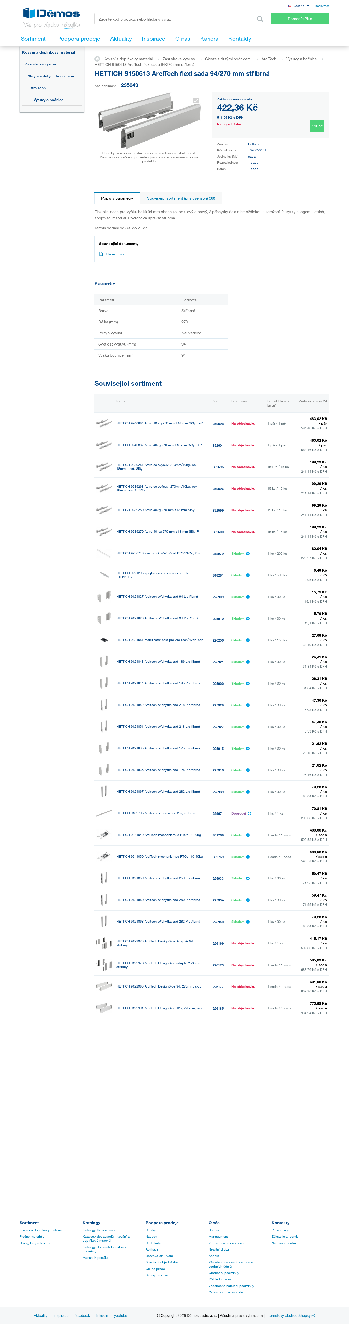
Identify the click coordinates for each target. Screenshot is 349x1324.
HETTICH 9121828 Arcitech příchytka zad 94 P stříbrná (157, 618)
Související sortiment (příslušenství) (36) (181, 198)
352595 (218, 467)
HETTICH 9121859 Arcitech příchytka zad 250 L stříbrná (158, 878)
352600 (218, 532)
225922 (218, 683)
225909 (218, 597)
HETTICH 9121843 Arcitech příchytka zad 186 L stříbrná (158, 661)
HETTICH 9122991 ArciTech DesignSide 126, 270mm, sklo (159, 1008)
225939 (218, 792)
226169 (218, 943)
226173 (218, 965)
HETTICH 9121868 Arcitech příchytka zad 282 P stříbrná (158, 921)
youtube (120, 1315)
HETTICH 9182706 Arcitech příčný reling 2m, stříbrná (155, 813)
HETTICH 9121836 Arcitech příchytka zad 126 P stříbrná (158, 770)
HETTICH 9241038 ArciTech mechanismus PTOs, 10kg (157, 1181)
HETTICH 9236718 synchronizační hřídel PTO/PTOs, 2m (158, 553)
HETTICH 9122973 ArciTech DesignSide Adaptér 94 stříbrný (154, 943)
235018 (218, 1138)
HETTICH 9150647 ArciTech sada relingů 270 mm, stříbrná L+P (159, 1138)
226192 (218, 1030)
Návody (151, 1236)
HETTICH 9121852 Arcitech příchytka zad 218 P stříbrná (158, 705)
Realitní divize (219, 1249)
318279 (218, 554)
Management (218, 1236)
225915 (218, 748)
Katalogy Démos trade (99, 1230)
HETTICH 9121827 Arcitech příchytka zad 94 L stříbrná (157, 596)
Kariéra (214, 1256)
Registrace (322, 6)
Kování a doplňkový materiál (48, 52)
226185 (218, 1008)
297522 (218, 1160)
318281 (218, 575)
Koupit (317, 126)
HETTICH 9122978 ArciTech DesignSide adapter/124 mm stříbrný (158, 965)
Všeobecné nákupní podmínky (231, 1286)
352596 (218, 489)
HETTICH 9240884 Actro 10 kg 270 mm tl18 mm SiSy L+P (159, 423)
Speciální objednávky (162, 1262)
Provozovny (280, 1230)
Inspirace (61, 1315)
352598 (218, 424)
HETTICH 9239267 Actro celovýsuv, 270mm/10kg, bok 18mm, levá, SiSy (156, 467)
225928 (218, 705)
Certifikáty (153, 1243)
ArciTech (38, 88)
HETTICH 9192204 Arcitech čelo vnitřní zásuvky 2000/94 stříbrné (158, 1160)
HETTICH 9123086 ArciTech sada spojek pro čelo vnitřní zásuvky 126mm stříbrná (158, 1073)
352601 (218, 445)
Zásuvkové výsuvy (40, 64)
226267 (218, 1117)
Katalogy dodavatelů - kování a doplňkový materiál (106, 1238)
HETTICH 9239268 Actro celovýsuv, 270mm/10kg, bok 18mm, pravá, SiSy (156, 488)
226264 (218, 1095)
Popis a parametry (117, 198)
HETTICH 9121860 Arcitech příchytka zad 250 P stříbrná (158, 900)
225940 (218, 922)
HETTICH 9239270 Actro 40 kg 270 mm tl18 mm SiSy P (157, 531)
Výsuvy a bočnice (49, 99)
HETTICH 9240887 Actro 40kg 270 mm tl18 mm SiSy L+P (159, 445)
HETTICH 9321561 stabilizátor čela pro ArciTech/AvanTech (159, 640)
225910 (218, 618)
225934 (218, 900)
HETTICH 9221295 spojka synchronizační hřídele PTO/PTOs (152, 575)
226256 (218, 640)
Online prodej (156, 1269)
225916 (218, 770)
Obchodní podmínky (224, 1273)
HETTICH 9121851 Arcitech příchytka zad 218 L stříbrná (158, 726)
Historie (214, 1230)
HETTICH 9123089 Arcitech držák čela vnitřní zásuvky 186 (159, 1095)
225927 (218, 727)
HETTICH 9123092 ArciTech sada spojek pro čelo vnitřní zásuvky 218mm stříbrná (158, 1116)
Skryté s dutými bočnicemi (51, 76)
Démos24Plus (300, 18)
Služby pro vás (157, 1275)
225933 (218, 878)
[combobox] (298, 5)
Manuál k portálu (95, 1257)
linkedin (102, 1315)
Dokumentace (112, 254)
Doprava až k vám (159, 1256)
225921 (218, 662)
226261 (218, 1073)
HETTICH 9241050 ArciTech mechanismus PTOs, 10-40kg (159, 856)
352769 (218, 857)
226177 (218, 987)
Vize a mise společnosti (226, 1243)
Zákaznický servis (285, 1236)
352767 (218, 1182)
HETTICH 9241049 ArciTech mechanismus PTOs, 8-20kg (158, 835)
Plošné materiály (32, 1236)
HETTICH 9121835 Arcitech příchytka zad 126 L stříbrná (158, 748)
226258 (218, 1052)
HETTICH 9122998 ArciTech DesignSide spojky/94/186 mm (160, 1030)
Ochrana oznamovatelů (226, 1292)
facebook (82, 1315)
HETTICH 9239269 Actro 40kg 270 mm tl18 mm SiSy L (156, 510)
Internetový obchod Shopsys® (290, 1315)
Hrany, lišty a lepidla (35, 1243)
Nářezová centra (284, 1243)
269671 (218, 813)
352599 (218, 510)
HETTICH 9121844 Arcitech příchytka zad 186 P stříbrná (158, 683)
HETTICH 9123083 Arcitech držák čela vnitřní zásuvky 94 (158, 1051)
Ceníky (151, 1230)
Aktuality (40, 1315)
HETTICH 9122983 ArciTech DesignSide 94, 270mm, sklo (158, 986)
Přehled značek (220, 1279)
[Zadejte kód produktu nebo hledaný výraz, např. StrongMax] (181, 18)
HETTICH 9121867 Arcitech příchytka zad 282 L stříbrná (158, 791)
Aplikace (152, 1249)
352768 (218, 835)
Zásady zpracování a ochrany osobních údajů (231, 1264)
